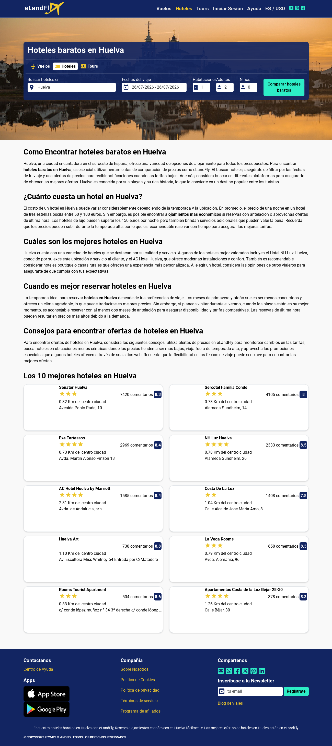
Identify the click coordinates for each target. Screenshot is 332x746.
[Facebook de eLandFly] (304, 8)
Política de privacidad (140, 690)
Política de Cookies (138, 679)
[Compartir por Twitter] (245, 674)
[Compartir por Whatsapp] (229, 674)
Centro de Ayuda (38, 669)
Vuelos (163, 8)
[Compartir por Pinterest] (253, 674)
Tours (202, 8)
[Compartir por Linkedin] (262, 674)
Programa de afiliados (141, 711)
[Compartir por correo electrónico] (221, 674)
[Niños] (251, 87)
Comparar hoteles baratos (284, 87)
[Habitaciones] (204, 87)
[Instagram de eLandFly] (298, 8)
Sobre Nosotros (134, 669)
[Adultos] (227, 87)
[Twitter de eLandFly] (292, 8)
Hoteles (184, 8)
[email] (253, 691)
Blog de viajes (230, 703)
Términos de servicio (139, 700)
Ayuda (254, 8)
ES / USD (275, 8)
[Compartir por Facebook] (237, 674)
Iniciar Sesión (228, 8)
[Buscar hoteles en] (75, 87)
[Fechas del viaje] (158, 87)
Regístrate (296, 691)
